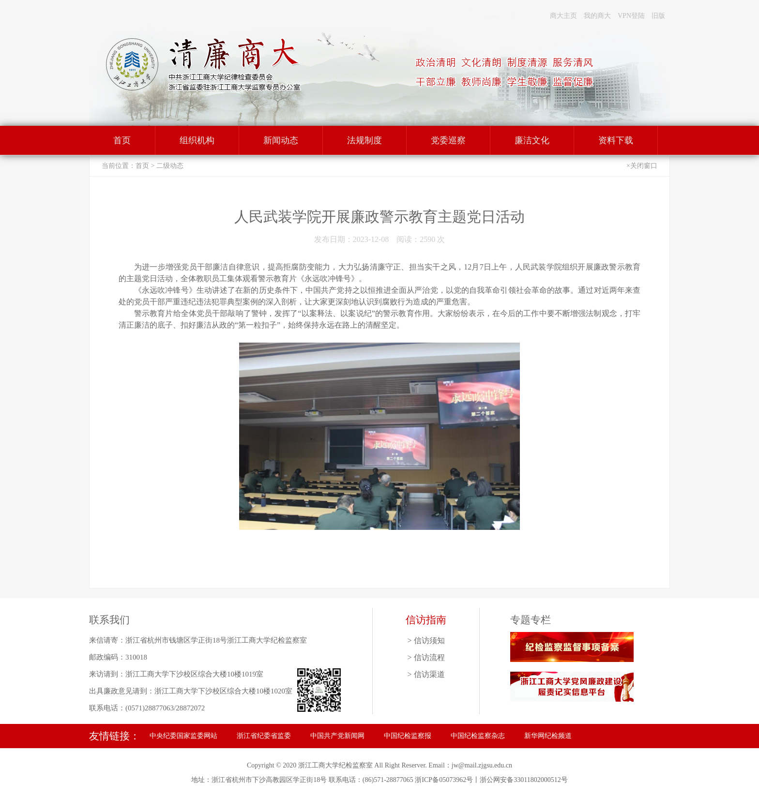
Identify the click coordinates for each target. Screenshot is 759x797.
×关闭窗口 (641, 165)
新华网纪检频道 (548, 735)
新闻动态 (280, 140)
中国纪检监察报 (407, 735)
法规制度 (364, 140)
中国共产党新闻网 (337, 735)
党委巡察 (448, 140)
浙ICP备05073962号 (444, 779)
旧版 (658, 15)
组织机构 (197, 140)
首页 (122, 140)
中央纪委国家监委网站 (183, 735)
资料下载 (615, 140)
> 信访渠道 (425, 674)
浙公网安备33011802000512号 (523, 779)
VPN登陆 (631, 15)
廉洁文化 (532, 140)
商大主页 (563, 15)
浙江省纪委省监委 (264, 735)
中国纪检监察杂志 (478, 735)
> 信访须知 (425, 640)
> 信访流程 (425, 657)
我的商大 (597, 15)
